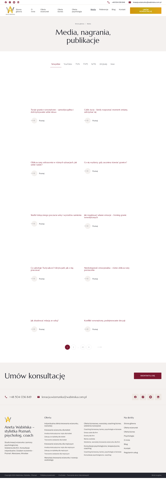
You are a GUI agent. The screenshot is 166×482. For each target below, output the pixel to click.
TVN (78, 64)
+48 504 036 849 (118, 2)
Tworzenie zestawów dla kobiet (55, 440)
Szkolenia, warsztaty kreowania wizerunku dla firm (102, 442)
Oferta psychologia (77, 11)
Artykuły (103, 64)
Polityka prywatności (47, 475)
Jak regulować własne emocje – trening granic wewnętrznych (105, 216)
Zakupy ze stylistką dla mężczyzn (56, 450)
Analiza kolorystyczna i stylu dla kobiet (58, 433)
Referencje (103, 9)
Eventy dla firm (89, 436)
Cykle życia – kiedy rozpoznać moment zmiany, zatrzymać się (106, 110)
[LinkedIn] (18, 2)
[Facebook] (6, 2)
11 (88, 347)
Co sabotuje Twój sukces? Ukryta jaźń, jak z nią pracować (52, 269)
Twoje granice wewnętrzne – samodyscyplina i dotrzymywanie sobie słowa (52, 110)
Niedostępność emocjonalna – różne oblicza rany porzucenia (106, 269)
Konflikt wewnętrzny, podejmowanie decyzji (104, 320)
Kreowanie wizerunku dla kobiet (57, 430)
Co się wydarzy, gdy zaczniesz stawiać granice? (105, 162)
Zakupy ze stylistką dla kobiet (54, 437)
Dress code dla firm (91, 432)
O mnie (33, 11)
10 (83, 347)
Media (93, 9)
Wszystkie (55, 64)
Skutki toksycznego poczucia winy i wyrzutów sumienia (56, 215)
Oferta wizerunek (44, 11)
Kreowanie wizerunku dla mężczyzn (59, 444)
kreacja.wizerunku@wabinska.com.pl (147, 2)
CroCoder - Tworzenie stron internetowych (73, 475)
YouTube (68, 64)
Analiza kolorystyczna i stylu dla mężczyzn (59, 447)
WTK (93, 64)
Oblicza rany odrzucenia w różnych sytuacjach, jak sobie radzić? (54, 163)
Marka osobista (89, 439)
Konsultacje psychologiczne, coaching (97, 455)
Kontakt (122, 9)
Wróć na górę (156, 475)
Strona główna (19, 11)
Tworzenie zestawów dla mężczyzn (57, 454)
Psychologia (129, 436)
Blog (126, 444)
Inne (113, 64)
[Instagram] (10, 2)
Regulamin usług (131, 452)
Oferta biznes (60, 11)
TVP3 (85, 64)
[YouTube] (14, 2)
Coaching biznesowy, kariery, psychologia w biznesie (102, 429)
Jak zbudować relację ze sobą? (44, 320)
